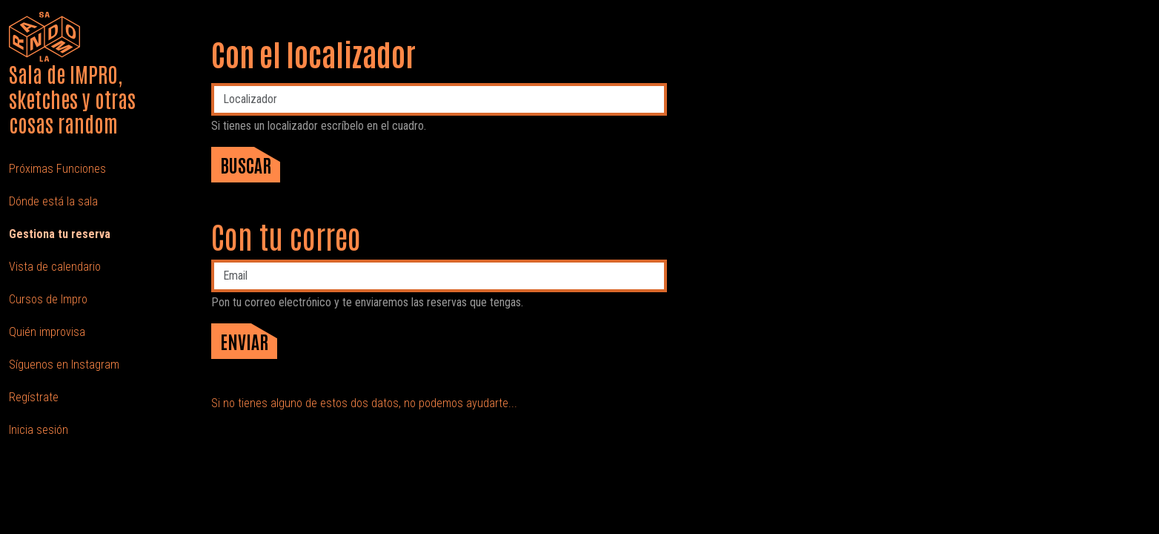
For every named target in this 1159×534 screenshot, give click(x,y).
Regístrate (34, 397)
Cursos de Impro (48, 299)
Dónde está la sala (53, 201)
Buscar (245, 164)
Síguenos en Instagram (64, 364)
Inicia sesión (38, 430)
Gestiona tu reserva (59, 234)
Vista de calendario (55, 267)
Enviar (244, 340)
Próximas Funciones (57, 169)
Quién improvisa (47, 332)
